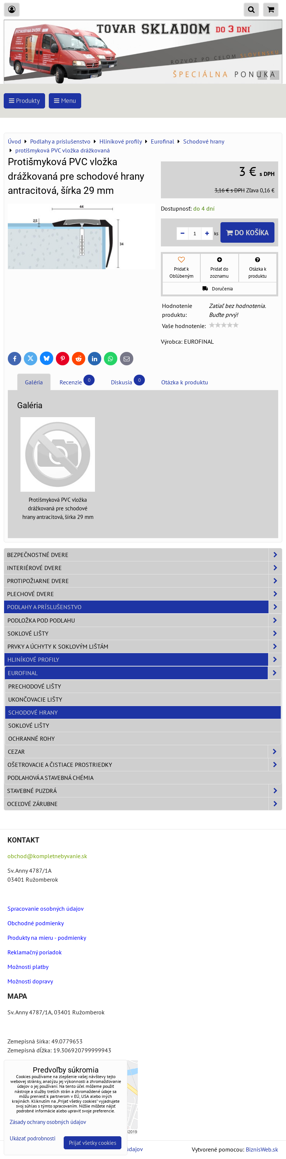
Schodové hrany (33, 712)
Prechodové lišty (34, 686)
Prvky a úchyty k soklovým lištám (144, 646)
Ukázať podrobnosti (32, 1139)
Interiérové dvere (144, 567)
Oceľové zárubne (144, 803)
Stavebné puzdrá (144, 790)
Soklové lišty (144, 633)
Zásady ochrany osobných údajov (48, 1121)
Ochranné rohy (31, 738)
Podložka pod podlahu (144, 620)
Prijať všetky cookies (92, 1142)
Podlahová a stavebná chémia (50, 777)
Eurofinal (144, 673)
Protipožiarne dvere (144, 580)
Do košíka (247, 232)
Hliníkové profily (144, 659)
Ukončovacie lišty (35, 699)
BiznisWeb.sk (262, 1149)
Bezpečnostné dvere (144, 554)
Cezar (144, 751)
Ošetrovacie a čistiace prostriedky (144, 764)
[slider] (224, 325)
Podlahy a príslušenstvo (144, 607)
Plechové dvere (144, 594)
